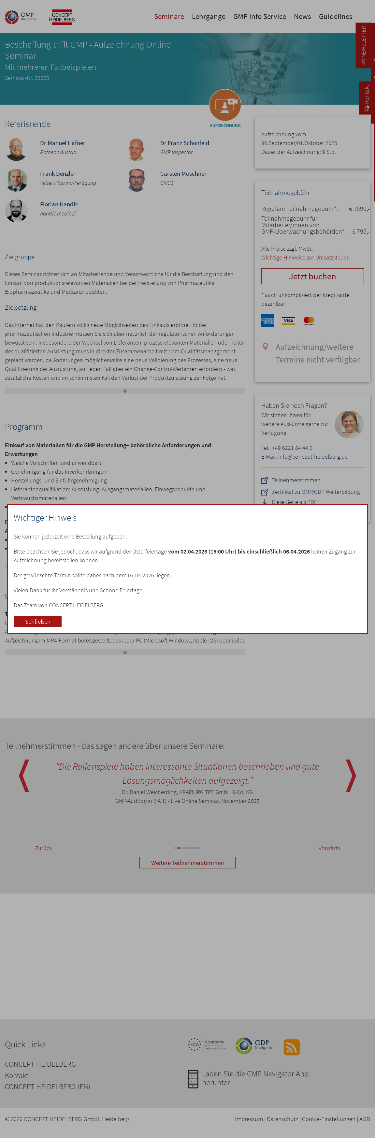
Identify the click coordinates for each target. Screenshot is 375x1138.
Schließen (37, 621)
